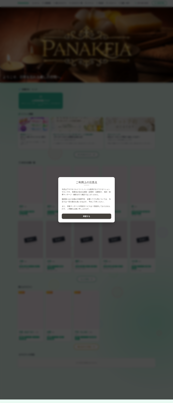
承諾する (86, 216)
